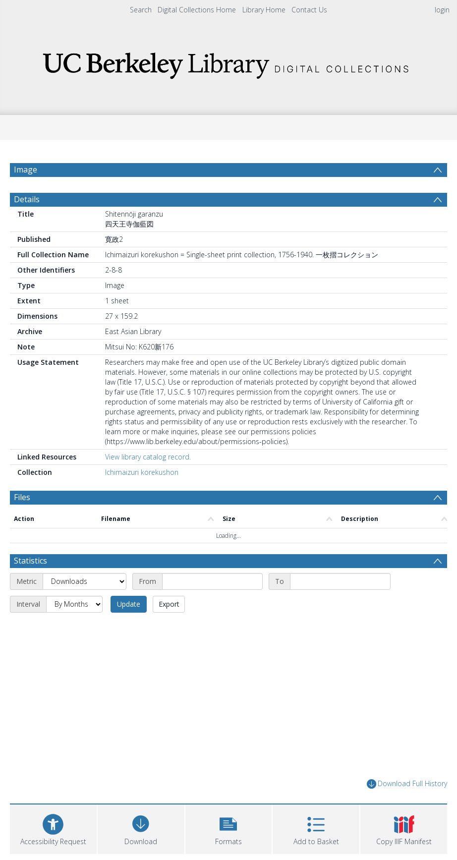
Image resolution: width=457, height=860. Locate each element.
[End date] (340, 605)
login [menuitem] (442, 9)
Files (22, 521)
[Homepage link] (228, 62)
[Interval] (74, 628)
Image (25, 169)
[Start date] (212, 605)
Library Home (264, 9)
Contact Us (309, 9)
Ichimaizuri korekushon (141, 496)
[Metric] (84, 605)
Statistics (30, 584)
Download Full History (407, 808)
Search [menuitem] (141, 9)
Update (128, 627)
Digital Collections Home (197, 9)
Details (27, 223)
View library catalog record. (148, 480)
